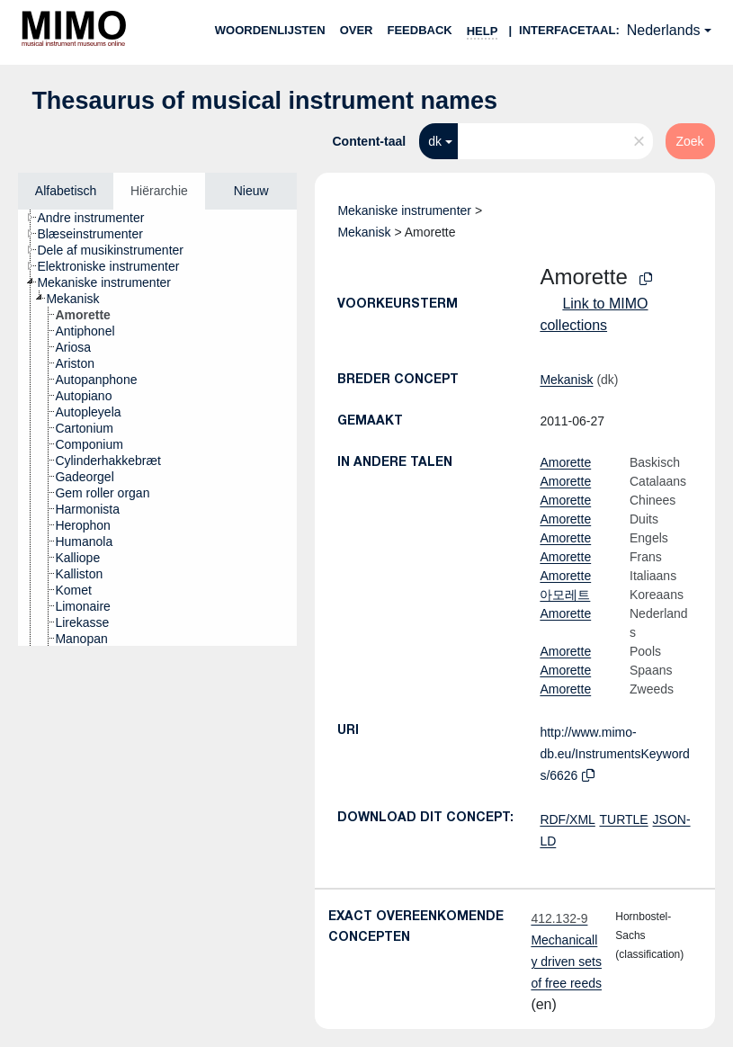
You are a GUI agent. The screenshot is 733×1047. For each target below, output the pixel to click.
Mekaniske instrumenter (404, 210)
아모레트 (565, 594)
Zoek (690, 141)
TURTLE (623, 819)
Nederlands (664, 30)
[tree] (157, 428)
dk (435, 141)
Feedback (419, 30)
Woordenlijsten (270, 30)
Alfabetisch (65, 190)
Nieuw (251, 190)
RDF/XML (567, 819)
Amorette (565, 462)
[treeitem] (98, 218)
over (356, 30)
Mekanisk (363, 232)
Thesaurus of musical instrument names (264, 100)
